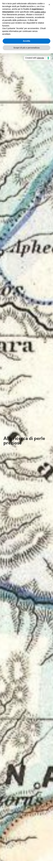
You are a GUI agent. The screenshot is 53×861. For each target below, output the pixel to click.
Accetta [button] (26, 41)
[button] (49, 4)
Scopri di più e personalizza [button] (26, 48)
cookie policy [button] (40, 12)
